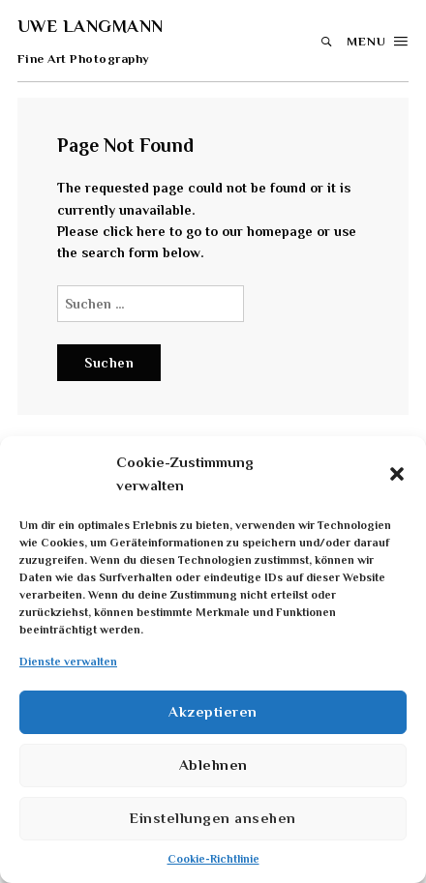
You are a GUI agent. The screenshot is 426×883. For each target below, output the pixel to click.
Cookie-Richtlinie (213, 859)
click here (134, 231)
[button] (397, 474)
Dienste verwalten (68, 661)
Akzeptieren (213, 711)
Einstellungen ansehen (213, 817)
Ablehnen (213, 764)
